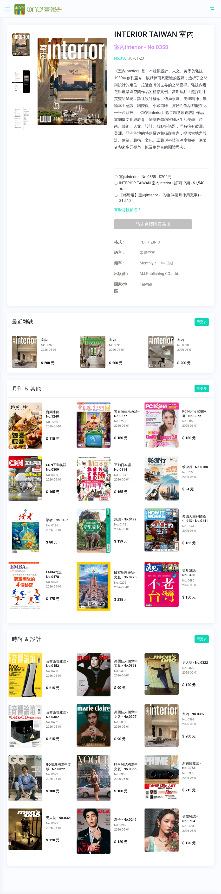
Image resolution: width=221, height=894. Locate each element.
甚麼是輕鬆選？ (127, 209)
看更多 (202, 322)
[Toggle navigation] (212, 9)
